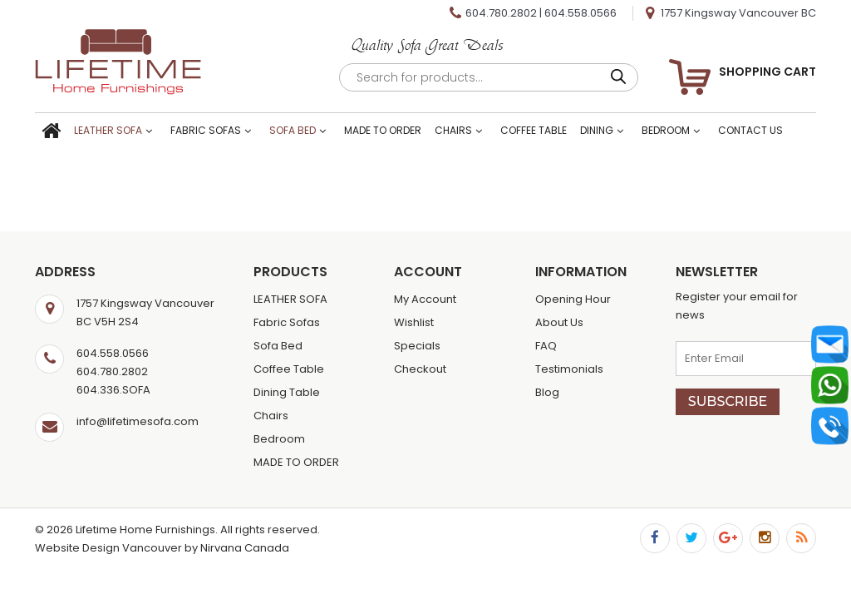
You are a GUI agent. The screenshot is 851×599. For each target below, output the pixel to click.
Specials (417, 346)
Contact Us (750, 130)
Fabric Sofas (205, 130)
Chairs (453, 130)
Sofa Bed (292, 130)
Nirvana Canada (244, 548)
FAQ (546, 346)
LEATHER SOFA (108, 130)
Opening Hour (573, 299)
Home (51, 132)
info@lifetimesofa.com (137, 421)
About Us (559, 322)
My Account (425, 299)
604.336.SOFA (113, 390)
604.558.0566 (580, 13)
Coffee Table (533, 130)
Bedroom (666, 130)
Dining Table (286, 392)
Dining (596, 130)
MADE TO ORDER (382, 130)
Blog (547, 392)
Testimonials (569, 369)
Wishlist (414, 322)
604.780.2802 (501, 13)
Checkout (420, 369)
